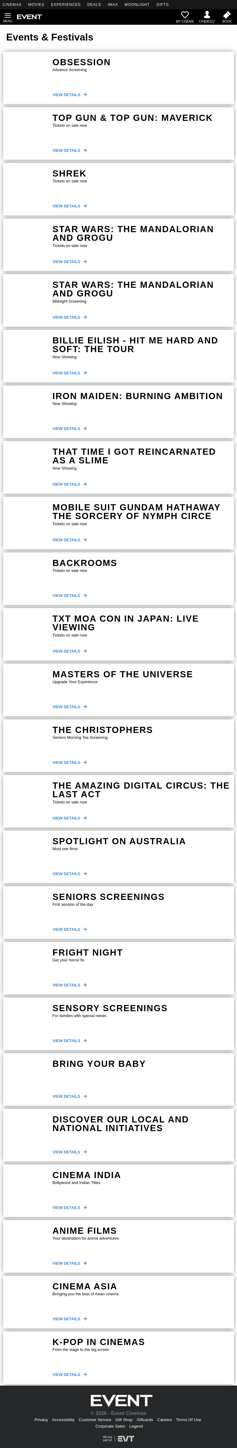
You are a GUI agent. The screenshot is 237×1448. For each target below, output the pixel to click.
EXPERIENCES (66, 4)
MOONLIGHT (137, 4)
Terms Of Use (188, 1419)
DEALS (94, 4)
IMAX (113, 4)
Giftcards (145, 1419)
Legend (136, 1426)
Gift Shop (124, 1419)
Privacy (41, 1419)
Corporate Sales (110, 1426)
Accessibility (63, 1419)
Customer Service (95, 1419)
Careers (164, 1419)
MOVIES (36, 4)
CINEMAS (12, 4)
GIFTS (162, 4)
